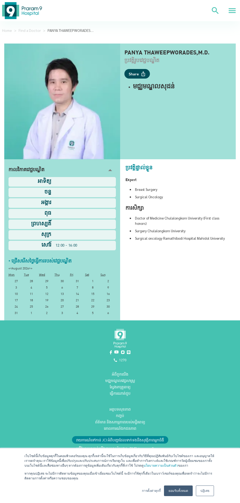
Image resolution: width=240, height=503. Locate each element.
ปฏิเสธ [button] (204, 491)
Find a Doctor (30, 30)
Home (7, 30)
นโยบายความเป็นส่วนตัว (161, 465)
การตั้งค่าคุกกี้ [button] (151, 491)
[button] (62, 170)
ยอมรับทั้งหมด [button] (178, 491)
